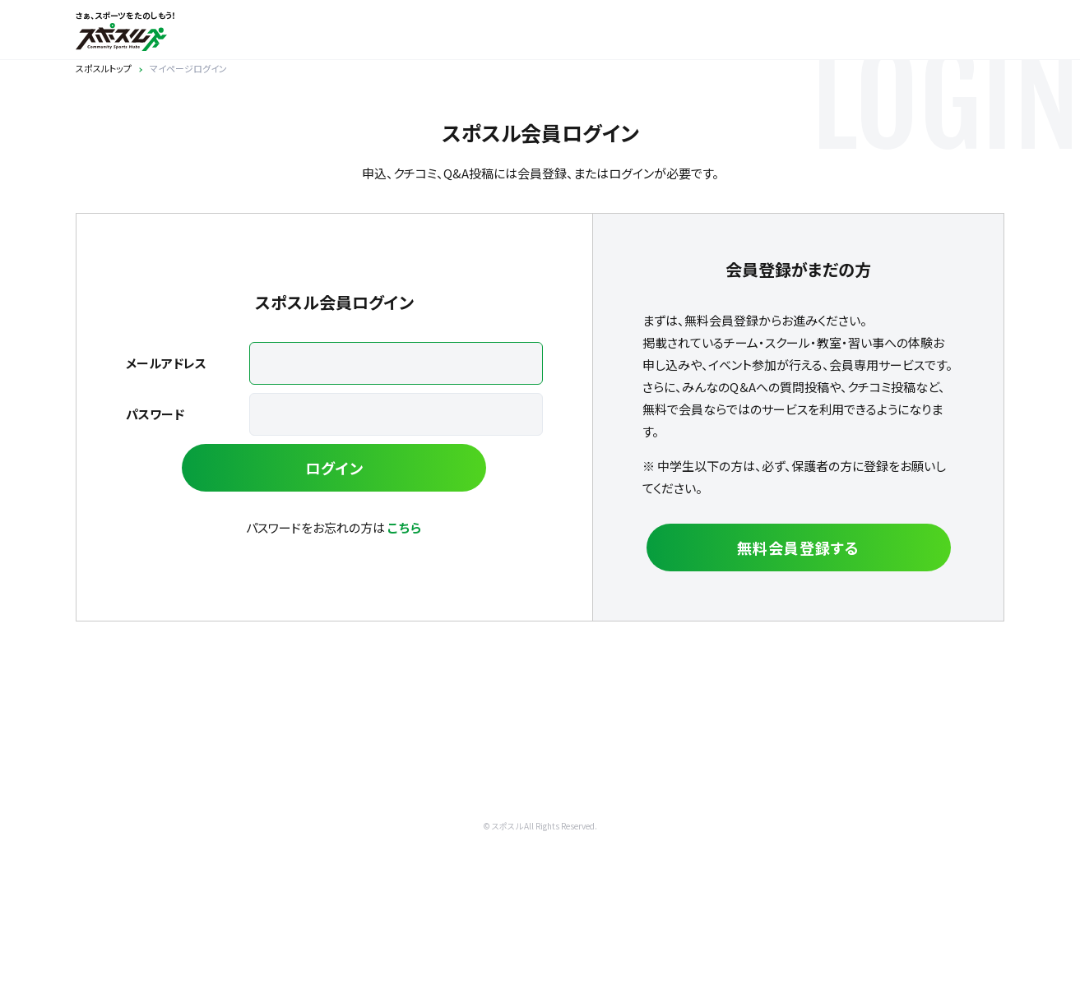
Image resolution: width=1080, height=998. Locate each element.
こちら (404, 527)
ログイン (334, 467)
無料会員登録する (798, 547)
